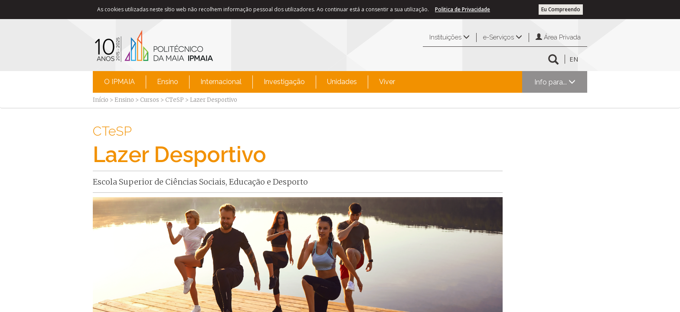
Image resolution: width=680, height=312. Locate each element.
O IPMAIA (119, 82)
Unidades (342, 82)
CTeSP (174, 100)
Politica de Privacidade (462, 9)
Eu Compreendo (560, 9)
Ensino (167, 82)
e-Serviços (502, 37)
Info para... (554, 82)
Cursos (149, 100)
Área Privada (558, 37)
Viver (387, 82)
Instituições (449, 37)
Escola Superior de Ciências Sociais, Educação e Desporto (200, 182)
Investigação (284, 82)
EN (573, 59)
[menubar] (249, 82)
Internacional (221, 82)
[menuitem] (119, 82)
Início (100, 100)
